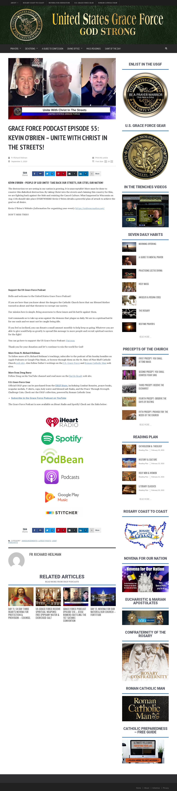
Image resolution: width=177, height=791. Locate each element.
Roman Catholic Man (107, 3)
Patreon (70, 340)
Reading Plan (143, 450)
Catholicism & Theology (150, 446)
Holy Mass (143, 284)
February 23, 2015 (157, 450)
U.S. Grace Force (70, 363)
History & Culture (147, 459)
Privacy (166, 788)
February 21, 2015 (157, 477)
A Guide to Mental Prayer (150, 257)
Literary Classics (147, 486)
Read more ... (145, 336)
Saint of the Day (113, 48)
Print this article (100, 158)
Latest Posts (44, 541)
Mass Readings (94, 48)
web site (20, 363)
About (147, 788)
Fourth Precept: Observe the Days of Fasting (152, 400)
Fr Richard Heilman (17, 158)
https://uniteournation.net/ (89, 208)
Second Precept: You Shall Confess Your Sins (151, 373)
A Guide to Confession (52, 48)
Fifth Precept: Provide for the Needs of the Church (152, 413)
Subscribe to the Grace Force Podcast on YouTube (38, 398)
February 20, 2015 (157, 490)
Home (139, 788)
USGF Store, (61, 385)
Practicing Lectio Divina (150, 270)
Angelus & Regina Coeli (149, 297)
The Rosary (144, 310)
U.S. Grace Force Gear (84, 3)
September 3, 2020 (17, 161)
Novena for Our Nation (59, 3)
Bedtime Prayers (146, 324)
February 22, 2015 (157, 463)
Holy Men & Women (147, 473)
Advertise (156, 788)
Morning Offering (147, 244)
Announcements (29, 541)
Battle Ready (75, 376)
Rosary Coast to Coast (33, 3)
